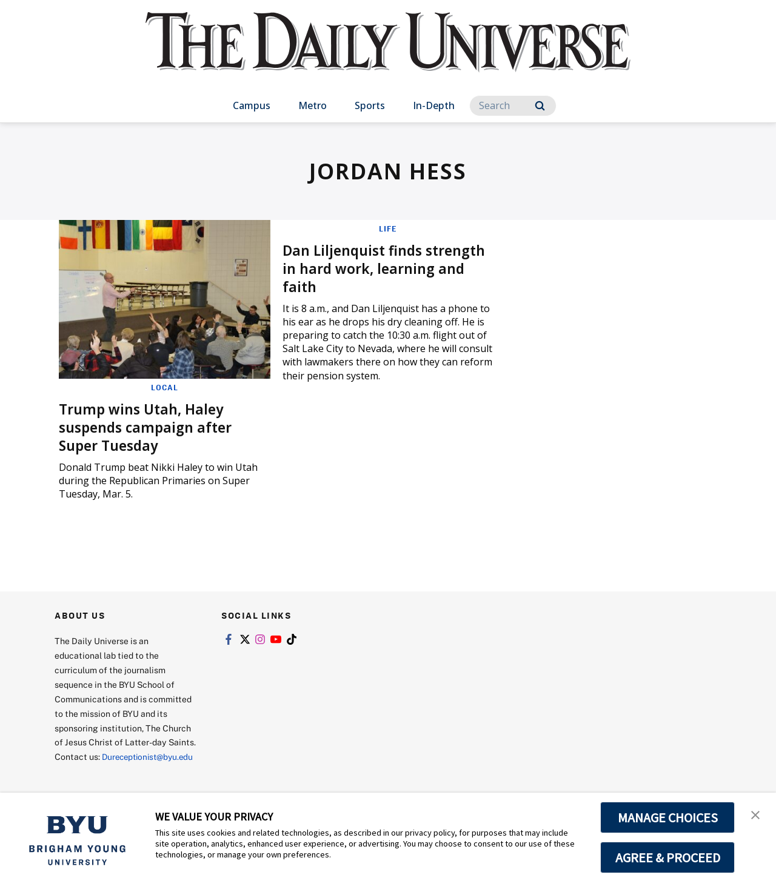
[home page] (388, 54)
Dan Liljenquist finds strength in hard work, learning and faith (364, 267)
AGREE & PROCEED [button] (667, 857)
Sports (370, 105)
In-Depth (434, 105)
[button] (756, 814)
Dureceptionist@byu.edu (103, 771)
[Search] (513, 105)
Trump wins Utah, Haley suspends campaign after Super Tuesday (150, 426)
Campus (251, 105)
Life (388, 228)
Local (164, 387)
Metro (312, 105)
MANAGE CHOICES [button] (668, 817)
